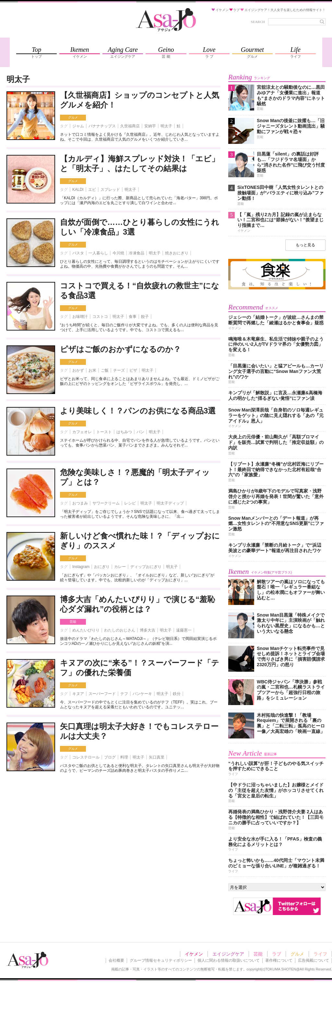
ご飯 (105, 370)
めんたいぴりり (86, 630)
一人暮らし (98, 253)
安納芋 (150, 126)
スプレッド (110, 189)
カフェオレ (82, 432)
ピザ (133, 370)
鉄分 (177, 693)
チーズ (119, 370)
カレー (120, 566)
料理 (124, 757)
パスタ (78, 253)
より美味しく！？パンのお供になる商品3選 (138, 410)
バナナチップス (102, 126)
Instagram (80, 566)
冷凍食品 (136, 253)
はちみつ (124, 432)
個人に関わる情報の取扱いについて (228, 960)
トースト (104, 432)
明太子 (166, 126)
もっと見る (305, 245)
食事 (132, 316)
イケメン (194, 954)
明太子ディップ (170, 503)
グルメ (73, 117)
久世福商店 (130, 126)
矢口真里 (156, 757)
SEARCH (258, 22)
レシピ (130, 503)
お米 (92, 370)
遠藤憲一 (184, 630)
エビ (92, 189)
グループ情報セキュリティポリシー (161, 960)
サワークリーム (106, 503)
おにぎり (102, 566)
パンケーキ (142, 693)
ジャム (78, 126)
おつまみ (80, 503)
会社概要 (116, 960)
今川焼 (118, 253)
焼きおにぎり (176, 253)
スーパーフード (102, 693)
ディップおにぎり (145, 566)
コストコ (100, 316)
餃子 (145, 316)
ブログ (110, 757)
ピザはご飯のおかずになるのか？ (120, 349)
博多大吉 (147, 630)
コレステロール (86, 757)
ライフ (320, 954)
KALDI (78, 189)
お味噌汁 (80, 316)
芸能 (73, 621)
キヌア (78, 693)
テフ (124, 693)
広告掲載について (313, 960)
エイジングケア (228, 954)
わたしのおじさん (119, 630)
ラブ (276, 954)
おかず (78, 370)
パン (140, 432)
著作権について (278, 960)
